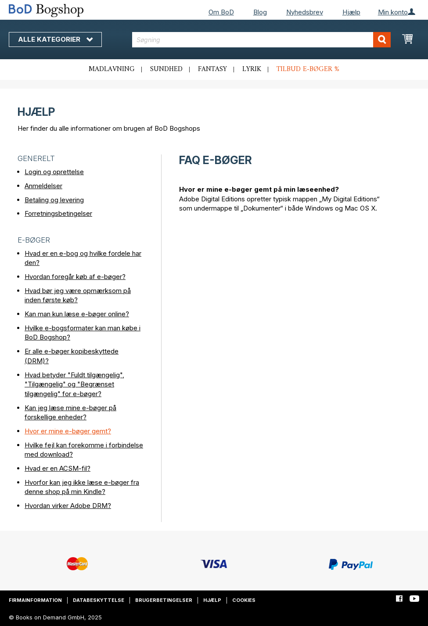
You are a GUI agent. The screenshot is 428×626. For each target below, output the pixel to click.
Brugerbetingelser (163, 600)
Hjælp (351, 12)
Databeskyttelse (98, 600)
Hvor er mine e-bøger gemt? (68, 431)
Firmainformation (35, 600)
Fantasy (212, 69)
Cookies (243, 600)
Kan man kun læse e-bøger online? (77, 314)
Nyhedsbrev (304, 12)
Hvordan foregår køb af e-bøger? (75, 276)
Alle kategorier (55, 39)
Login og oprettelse (54, 172)
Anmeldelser (43, 186)
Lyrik (251, 69)
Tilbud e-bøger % (308, 69)
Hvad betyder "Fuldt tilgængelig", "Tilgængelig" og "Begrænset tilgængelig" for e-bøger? (74, 384)
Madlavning (112, 69)
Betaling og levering (54, 200)
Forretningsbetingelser (58, 213)
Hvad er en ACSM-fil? (57, 468)
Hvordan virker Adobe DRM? (68, 505)
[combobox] (261, 39)
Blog (260, 12)
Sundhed (166, 69)
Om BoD (221, 12)
